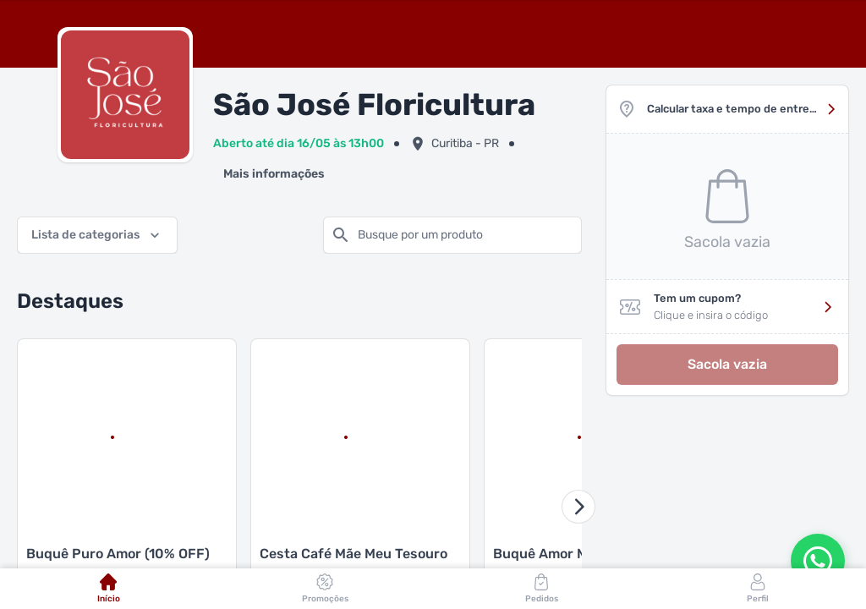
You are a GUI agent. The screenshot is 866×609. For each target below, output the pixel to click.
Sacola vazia (727, 364)
